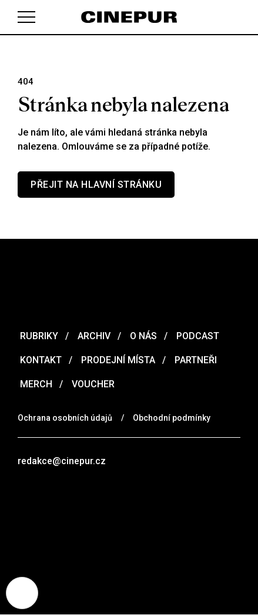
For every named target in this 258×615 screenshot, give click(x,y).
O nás (142, 336)
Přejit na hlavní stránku (96, 184)
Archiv (92, 336)
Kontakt (40, 360)
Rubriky (38, 336)
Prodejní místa (117, 360)
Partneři (194, 360)
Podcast (196, 336)
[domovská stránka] (129, 17)
